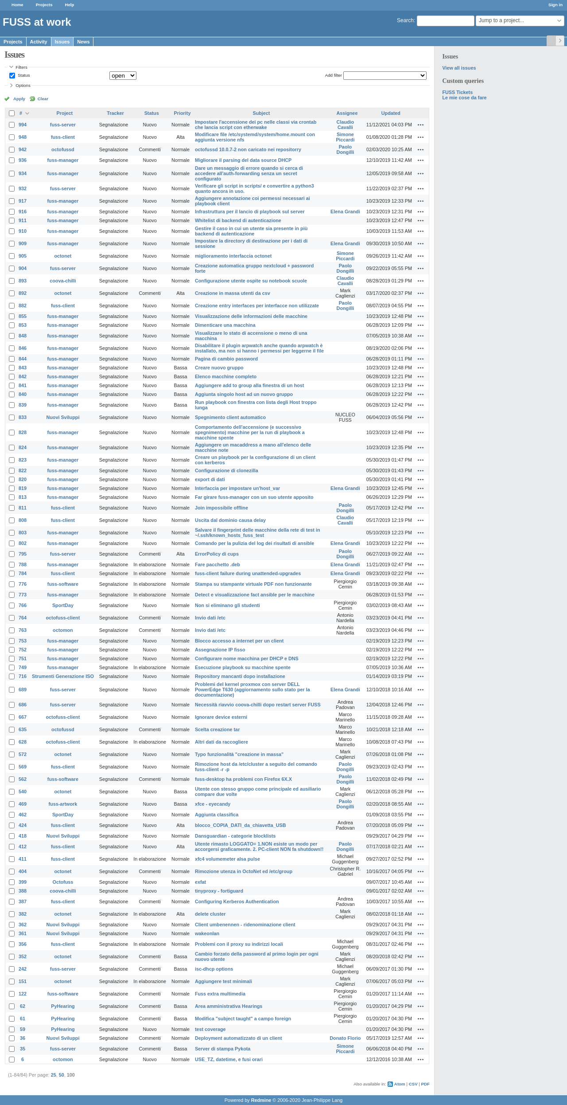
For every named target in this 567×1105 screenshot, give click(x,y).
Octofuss (63, 882)
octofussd (62, 149)
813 (23, 497)
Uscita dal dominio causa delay (230, 520)
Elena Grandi (345, 211)
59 (22, 1029)
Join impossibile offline (221, 507)
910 (23, 231)
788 (23, 564)
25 (53, 1075)
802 (23, 543)
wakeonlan (207, 933)
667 (23, 717)
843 (23, 367)
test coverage (210, 1029)
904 (23, 268)
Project (65, 113)
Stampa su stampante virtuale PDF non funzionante (253, 584)
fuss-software (62, 584)
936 (23, 160)
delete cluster (210, 914)
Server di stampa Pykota (222, 1048)
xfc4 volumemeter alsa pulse (227, 859)
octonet (62, 256)
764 (23, 617)
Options (23, 85)
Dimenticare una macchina (225, 325)
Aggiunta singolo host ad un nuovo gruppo (244, 394)
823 (23, 459)
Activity (38, 41)
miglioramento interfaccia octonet (233, 256)
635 (23, 729)
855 (23, 316)
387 (23, 901)
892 (23, 293)
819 (23, 488)
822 (23, 470)
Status (23, 75)
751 (23, 658)
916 (23, 211)
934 (23, 173)
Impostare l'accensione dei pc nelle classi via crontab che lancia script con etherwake (255, 124)
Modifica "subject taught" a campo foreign (243, 1018)
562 (23, 779)
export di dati (210, 479)
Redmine (261, 1100)
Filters (21, 67)
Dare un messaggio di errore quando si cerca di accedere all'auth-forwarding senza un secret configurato (249, 173)
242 (23, 969)
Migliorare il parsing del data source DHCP (243, 160)
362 (23, 924)
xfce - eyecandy (212, 804)
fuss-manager (63, 160)
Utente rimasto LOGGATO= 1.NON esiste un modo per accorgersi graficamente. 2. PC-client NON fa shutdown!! (259, 846)
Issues (62, 41)
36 (22, 1038)
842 (23, 376)
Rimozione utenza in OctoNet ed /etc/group (243, 871)
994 (23, 124)
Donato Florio (345, 1038)
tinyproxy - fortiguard (219, 890)
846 (23, 348)
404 (23, 871)
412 (23, 846)
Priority (182, 113)
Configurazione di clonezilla (226, 470)
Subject (261, 113)
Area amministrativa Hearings (228, 1006)
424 (23, 825)
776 (23, 584)
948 (23, 137)
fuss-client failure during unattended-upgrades (248, 573)
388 (23, 890)
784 (23, 573)
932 (23, 188)
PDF (425, 1083)
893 (23, 280)
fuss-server (63, 124)
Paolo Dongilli (345, 149)
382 (23, 914)
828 (23, 432)
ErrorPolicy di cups (217, 553)
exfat (200, 882)
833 (23, 417)
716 (23, 676)
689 (23, 689)
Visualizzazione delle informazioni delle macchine (251, 316)
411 (23, 859)
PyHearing (62, 1006)
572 (23, 754)
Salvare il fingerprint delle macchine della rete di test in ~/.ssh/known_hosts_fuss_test (257, 532)
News (83, 41)
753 (23, 640)
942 (23, 149)
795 (23, 553)
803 (23, 532)
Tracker (115, 113)
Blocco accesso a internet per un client (239, 640)
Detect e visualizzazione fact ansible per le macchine (255, 594)
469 (23, 804)
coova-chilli (63, 280)
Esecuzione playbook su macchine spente (243, 667)
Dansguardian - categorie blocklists (235, 836)
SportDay (63, 605)
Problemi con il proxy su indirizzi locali (239, 944)
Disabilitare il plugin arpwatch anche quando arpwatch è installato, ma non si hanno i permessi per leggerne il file (259, 348)
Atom (399, 1083)
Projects (44, 4)
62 (22, 1006)
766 (23, 605)
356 (23, 944)
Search (405, 20)
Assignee (346, 113)
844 (23, 358)
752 (23, 649)
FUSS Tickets (457, 92)
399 (23, 882)
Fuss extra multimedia (220, 993)
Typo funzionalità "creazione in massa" (239, 754)
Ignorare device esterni (221, 717)
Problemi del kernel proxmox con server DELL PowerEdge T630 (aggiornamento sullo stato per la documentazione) (252, 689)
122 (23, 993)
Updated (390, 113)
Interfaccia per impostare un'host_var (237, 488)
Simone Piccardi (345, 137)
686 (23, 704)
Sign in (555, 4)
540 (23, 791)
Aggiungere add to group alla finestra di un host (249, 385)
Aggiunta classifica (216, 814)
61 (22, 1018)
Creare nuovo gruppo (219, 367)
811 (23, 507)
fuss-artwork (63, 804)
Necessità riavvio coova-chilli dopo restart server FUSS (258, 704)
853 (23, 325)
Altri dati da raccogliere (221, 742)
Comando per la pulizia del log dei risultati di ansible (254, 543)
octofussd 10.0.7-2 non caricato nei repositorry (248, 149)
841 (23, 385)
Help (69, 4)
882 (23, 305)
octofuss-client (63, 617)
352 (23, 956)
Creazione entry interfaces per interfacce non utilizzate (257, 305)
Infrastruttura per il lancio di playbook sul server (250, 211)
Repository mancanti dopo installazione (240, 676)
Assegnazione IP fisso (220, 649)
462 (23, 814)
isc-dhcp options (214, 969)
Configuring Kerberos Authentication (237, 901)
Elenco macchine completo (225, 376)
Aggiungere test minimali (223, 981)
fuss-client (63, 137)
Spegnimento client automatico (230, 417)
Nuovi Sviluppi (62, 417)
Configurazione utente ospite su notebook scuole (251, 280)
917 (23, 201)
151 (23, 981)
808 (23, 520)
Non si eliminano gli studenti (227, 605)
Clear (43, 98)
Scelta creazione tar (217, 729)
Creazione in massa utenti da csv (232, 293)
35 (22, 1048)
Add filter (333, 75)
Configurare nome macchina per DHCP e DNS (247, 658)
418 (23, 836)
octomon (63, 630)
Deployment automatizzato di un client (238, 1038)
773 (23, 594)
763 (23, 630)
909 (23, 243)
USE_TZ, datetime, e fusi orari (229, 1059)
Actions (420, 124)
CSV (413, 1083)
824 (23, 447)
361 (23, 933)
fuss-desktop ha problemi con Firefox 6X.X (243, 779)
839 (23, 405)
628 (23, 742)
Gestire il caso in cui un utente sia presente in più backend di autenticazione (251, 231)
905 (23, 256)
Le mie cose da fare (464, 97)
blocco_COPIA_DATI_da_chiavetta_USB (240, 825)
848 (23, 335)
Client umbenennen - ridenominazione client (245, 924)
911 (23, 220)
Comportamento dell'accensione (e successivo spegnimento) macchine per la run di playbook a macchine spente (250, 432)
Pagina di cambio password (226, 358)
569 (23, 766)
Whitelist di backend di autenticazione (238, 220)
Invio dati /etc (210, 617)
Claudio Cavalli (345, 124)
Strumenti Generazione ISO (63, 676)
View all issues (459, 68)
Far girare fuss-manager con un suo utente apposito (254, 497)
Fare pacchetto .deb (217, 564)
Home (17, 4)
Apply (19, 98)
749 (23, 667)
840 (23, 394)
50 (61, 1075)
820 (23, 479)
